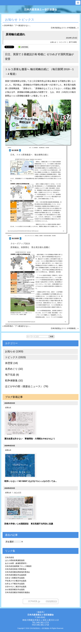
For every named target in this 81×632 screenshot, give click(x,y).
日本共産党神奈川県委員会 (15, 569)
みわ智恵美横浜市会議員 (15, 589)
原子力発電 (73, 42)
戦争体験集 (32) (14, 380)
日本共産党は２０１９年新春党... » (64, 28)
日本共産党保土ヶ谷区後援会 (40, 9)
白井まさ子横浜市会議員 (15, 584)
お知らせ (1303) (14, 351)
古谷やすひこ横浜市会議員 (15, 587)
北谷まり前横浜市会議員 (15, 578)
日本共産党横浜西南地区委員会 (17, 572)
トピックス (62, 42)
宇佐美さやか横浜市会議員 (15, 581)
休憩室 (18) (11, 363)
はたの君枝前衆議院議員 (15, 560)
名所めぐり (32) (14, 368)
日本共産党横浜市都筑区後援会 (17, 592)
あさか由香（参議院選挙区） (16, 563)
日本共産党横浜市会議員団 (15, 575)
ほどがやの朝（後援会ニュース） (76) (26, 386)
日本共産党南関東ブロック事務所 (18, 566)
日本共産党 (9, 557)
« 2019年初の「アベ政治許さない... (17, 25)
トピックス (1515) (15, 357)
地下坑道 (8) (12, 374)
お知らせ (53, 42)
